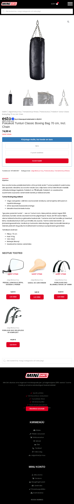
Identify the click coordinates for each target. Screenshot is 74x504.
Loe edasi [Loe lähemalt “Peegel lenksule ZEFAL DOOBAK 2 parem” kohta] (13, 297)
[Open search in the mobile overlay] (37, 11)
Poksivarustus (45, 112)
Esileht (4, 112)
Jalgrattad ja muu (14, 112)
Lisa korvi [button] (13, 345)
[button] (68, 22)
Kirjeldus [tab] (5, 180)
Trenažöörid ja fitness (31, 112)
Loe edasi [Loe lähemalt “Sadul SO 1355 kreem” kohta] (36, 297)
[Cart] (57, 4)
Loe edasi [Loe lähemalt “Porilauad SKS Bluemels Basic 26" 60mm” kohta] (60, 297)
